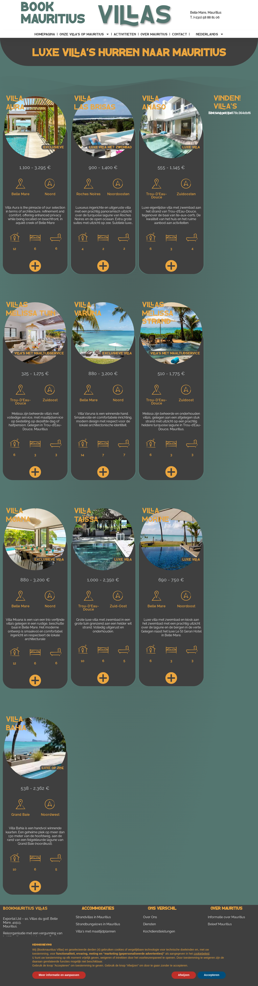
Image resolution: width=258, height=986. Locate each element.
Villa (14, 98)
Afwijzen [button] (183, 975)
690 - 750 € (171, 579)
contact (179, 34)
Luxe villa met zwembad (110, 147)
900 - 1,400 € (103, 167)
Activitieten (125, 34)
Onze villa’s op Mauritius (84, 34)
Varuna (88, 313)
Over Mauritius (153, 34)
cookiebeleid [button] (201, 953)
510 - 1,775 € (171, 373)
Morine (155, 519)
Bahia (16, 727)
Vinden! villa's (227, 101)
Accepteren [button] (211, 975)
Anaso (154, 106)
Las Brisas (94, 106)
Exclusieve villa (117, 353)
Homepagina (44, 34)
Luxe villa (191, 147)
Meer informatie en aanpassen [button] (59, 975)
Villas (17, 304)
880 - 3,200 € (103, 373)
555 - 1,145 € (171, 167)
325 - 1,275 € (35, 373)
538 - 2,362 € (35, 788)
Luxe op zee (53, 768)
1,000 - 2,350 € (103, 579)
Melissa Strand (157, 317)
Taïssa (86, 519)
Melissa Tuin (30, 313)
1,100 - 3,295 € (35, 167)
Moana (18, 519)
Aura (15, 106)
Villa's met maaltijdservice (39, 353)
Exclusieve (53, 147)
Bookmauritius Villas (25, 908)
